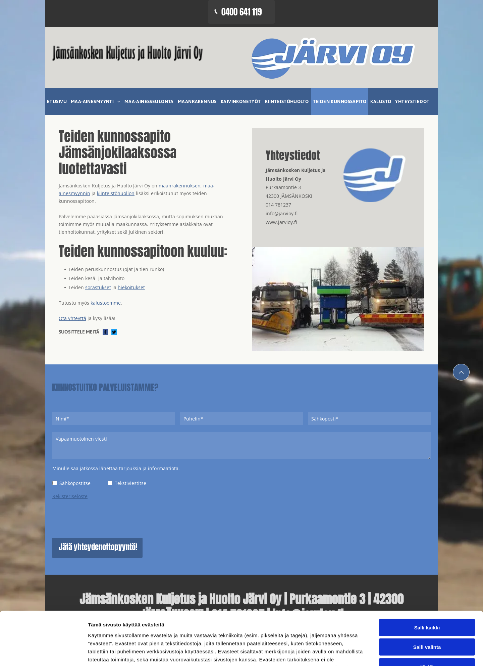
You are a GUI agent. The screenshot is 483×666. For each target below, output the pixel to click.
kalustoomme (106, 303)
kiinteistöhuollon (116, 193)
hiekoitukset (131, 287)
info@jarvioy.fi (282, 213)
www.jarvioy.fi (281, 222)
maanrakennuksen (180, 185)
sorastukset (98, 287)
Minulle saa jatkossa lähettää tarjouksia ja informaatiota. (116, 468)
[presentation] (103, 517)
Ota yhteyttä (72, 318)
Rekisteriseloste (70, 496)
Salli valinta (427, 628)
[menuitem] (57, 101)
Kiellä (427, 648)
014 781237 (278, 205)
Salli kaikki (427, 609)
